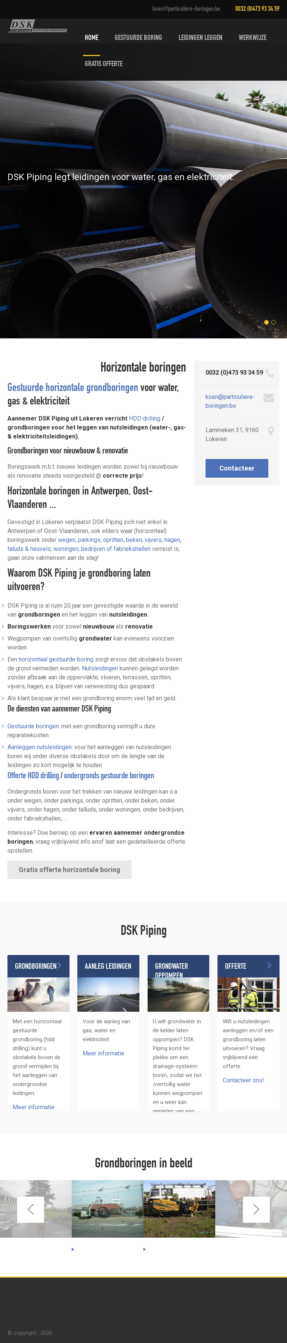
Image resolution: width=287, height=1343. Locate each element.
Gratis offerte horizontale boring (69, 870)
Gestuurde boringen (33, 726)
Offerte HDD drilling (33, 776)
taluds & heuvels (29, 548)
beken (134, 539)
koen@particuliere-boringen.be (186, 9)
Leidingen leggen (200, 38)
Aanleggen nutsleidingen (39, 747)
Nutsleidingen (100, 668)
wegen (66, 539)
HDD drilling (144, 418)
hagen (172, 539)
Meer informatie (34, 1107)
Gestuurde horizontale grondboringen (72, 388)
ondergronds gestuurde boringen (109, 776)
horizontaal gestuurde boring (56, 659)
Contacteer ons (236, 471)
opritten (113, 539)
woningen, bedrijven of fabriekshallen (102, 548)
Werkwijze (252, 38)
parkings (89, 539)
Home (91, 38)
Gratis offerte (104, 64)
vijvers (153, 539)
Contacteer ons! (243, 1080)
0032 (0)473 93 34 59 (257, 9)
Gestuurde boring (138, 38)
